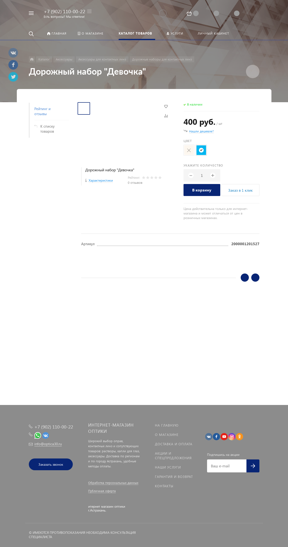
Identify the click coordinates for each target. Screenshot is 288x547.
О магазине (166, 434)
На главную (166, 425)
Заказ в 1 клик (240, 190)
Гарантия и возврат (174, 476)
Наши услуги (168, 467)
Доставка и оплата (173, 444)
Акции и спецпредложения (173, 455)
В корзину (201, 189)
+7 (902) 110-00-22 (64, 11)
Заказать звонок (50, 464)
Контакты (164, 486)
